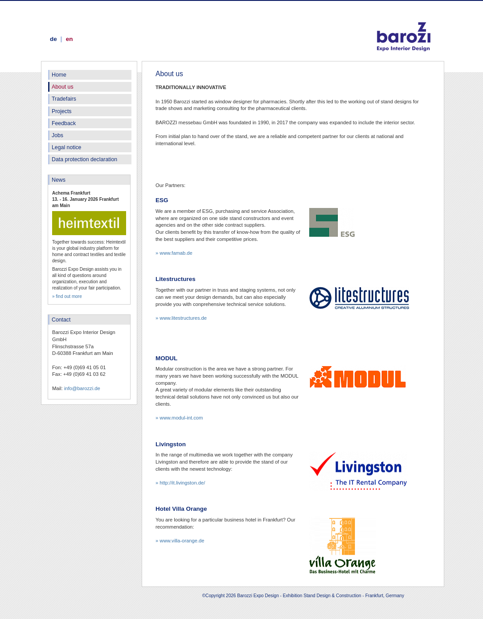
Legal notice (66, 147)
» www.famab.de (174, 253)
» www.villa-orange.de (180, 540)
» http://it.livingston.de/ (180, 482)
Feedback (64, 123)
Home (59, 75)
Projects (61, 111)
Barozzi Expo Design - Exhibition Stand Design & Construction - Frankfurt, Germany (403, 27)
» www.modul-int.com (179, 417)
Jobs (57, 135)
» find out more (67, 296)
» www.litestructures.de (181, 318)
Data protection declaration (84, 159)
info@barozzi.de (82, 388)
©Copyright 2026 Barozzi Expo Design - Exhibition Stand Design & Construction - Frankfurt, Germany (303, 595)
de (53, 39)
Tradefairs (64, 99)
